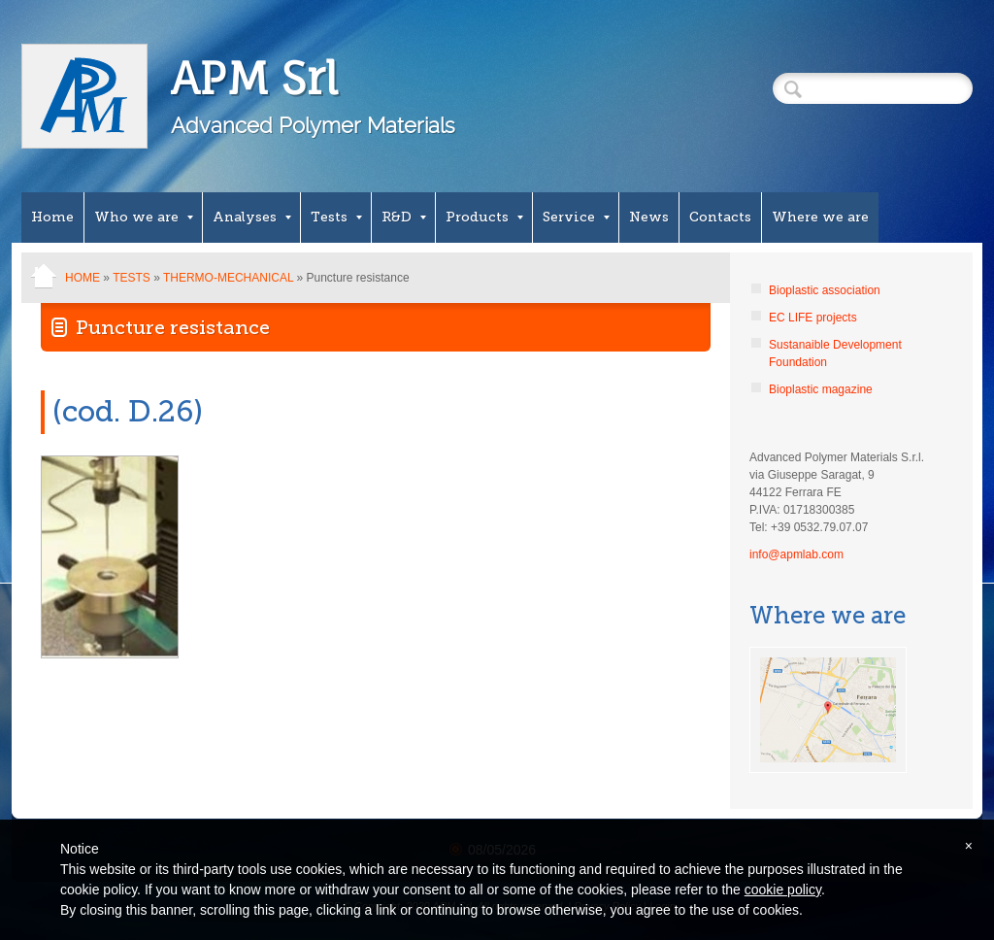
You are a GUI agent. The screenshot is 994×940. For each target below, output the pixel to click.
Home (52, 217)
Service (576, 217)
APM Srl (255, 78)
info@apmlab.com (796, 554)
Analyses (252, 217)
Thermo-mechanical (228, 278)
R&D (403, 217)
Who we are (143, 217)
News (649, 217)
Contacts (720, 217)
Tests (336, 217)
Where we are (820, 217)
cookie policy (783, 889)
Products (484, 217)
